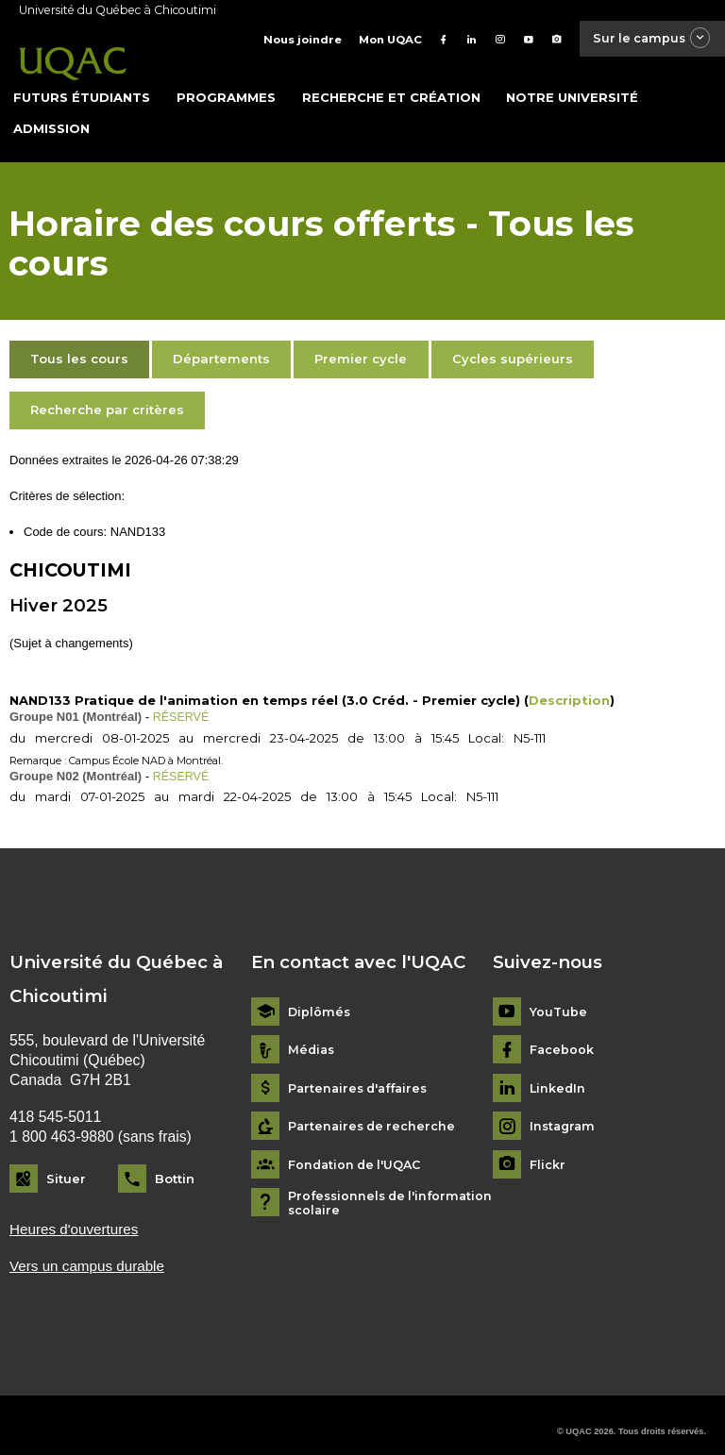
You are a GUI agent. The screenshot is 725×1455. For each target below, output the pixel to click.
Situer (66, 1164)
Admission (51, 115)
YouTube (559, 998)
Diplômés (320, 998)
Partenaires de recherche (374, 1112)
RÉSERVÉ (182, 703)
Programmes (226, 84)
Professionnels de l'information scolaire (394, 1188)
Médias (312, 1036)
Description (569, 686)
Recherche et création (391, 84)
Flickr (547, 1151)
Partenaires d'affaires (362, 1074)
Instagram (564, 1112)
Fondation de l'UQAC (357, 1151)
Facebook (562, 1036)
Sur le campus (645, 39)
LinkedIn (558, 1074)
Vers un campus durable (89, 1253)
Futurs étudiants (81, 84)
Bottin (174, 1164)
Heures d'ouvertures (76, 1216)
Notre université (572, 84)
